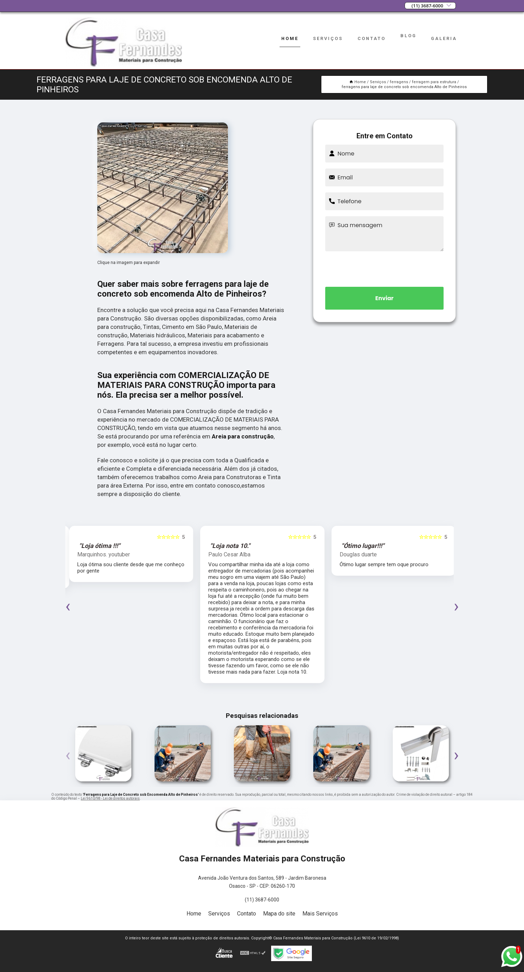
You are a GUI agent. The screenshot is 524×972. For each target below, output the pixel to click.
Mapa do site (279, 913)
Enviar (384, 298)
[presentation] (384, 268)
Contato (372, 38)
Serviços (328, 38)
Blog (408, 35)
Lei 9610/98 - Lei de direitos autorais (110, 798)
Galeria (444, 38)
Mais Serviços (320, 913)
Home (290, 38)
